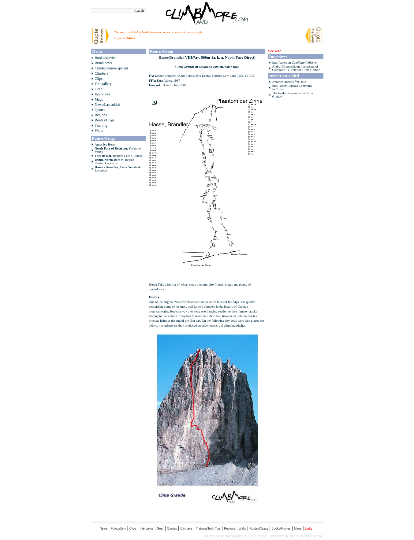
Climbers (101, 73)
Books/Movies (105, 58)
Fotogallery (103, 84)
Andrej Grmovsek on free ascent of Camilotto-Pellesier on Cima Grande (296, 68)
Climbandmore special (111, 68)
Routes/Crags (105, 120)
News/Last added (107, 104)
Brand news (103, 63)
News (103, 528)
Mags (99, 99)
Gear (98, 89)
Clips (99, 78)
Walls (99, 130)
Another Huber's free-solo (289, 81)
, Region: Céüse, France (119, 155)
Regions (101, 115)
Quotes (100, 110)
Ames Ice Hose (105, 144)
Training (101, 125)
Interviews (102, 94)
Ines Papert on (294, 62)
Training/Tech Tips (208, 528)
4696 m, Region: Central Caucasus (115, 161)
